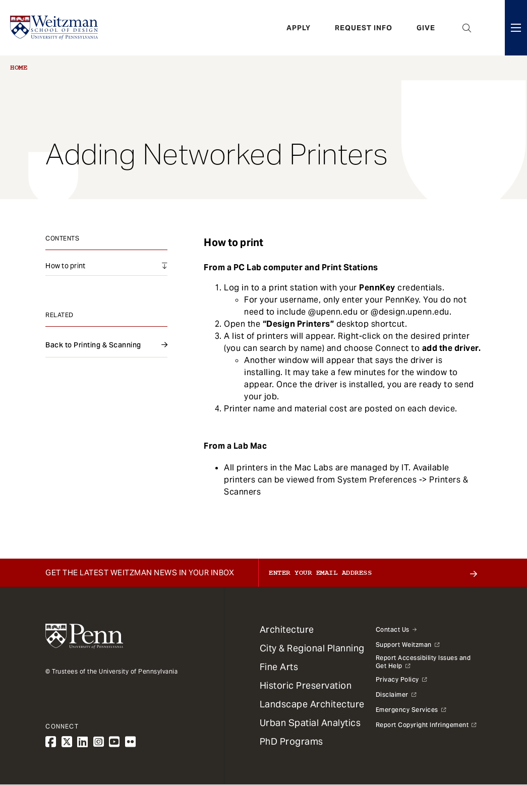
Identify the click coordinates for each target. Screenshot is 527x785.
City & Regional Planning (312, 648)
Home (18, 68)
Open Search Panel (467, 27)
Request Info (363, 27)
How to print (65, 265)
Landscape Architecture (312, 704)
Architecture (287, 629)
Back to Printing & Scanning (93, 344)
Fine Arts (279, 667)
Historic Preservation (306, 685)
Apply (298, 27)
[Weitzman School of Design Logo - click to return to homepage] (54, 28)
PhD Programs (291, 741)
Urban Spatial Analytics (310, 723)
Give (426, 27)
